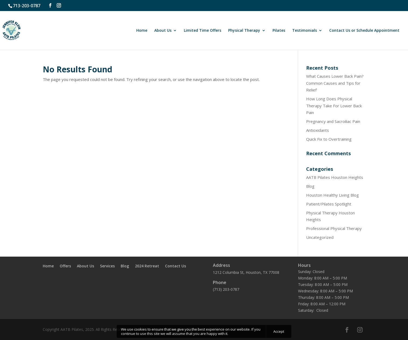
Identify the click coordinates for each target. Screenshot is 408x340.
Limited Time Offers (202, 31)
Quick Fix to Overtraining (329, 139)
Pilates (279, 31)
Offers (65, 266)
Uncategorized (320, 237)
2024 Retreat (147, 266)
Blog (310, 186)
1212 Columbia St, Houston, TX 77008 (246, 272)
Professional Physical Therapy (334, 228)
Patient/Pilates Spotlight (328, 204)
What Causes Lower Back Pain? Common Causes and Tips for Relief (335, 83)
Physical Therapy (244, 31)
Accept (278, 331)
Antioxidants (317, 130)
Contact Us (175, 266)
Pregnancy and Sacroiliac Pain (333, 121)
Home (141, 31)
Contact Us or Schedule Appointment (364, 31)
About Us (162, 31)
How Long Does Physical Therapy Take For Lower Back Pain (334, 105)
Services (107, 266)
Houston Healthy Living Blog (332, 195)
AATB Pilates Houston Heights (334, 177)
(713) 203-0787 (226, 289)
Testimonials (304, 31)
